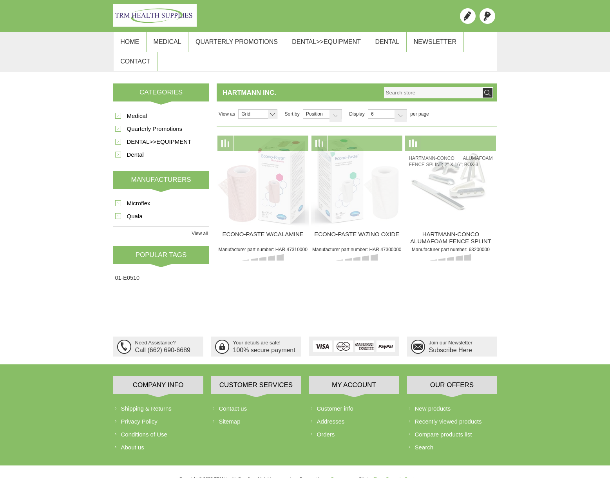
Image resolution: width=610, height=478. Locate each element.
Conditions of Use (144, 418)
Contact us (233, 392)
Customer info (335, 392)
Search (424, 431)
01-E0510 (127, 262)
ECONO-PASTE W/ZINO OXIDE (356, 218)
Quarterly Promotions (231, 43)
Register (468, 16)
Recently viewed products (448, 405)
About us (132, 431)
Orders (326, 418)
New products (433, 392)
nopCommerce (338, 462)
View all (200, 218)
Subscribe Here (450, 333)
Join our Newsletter (450, 327)
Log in (487, 16)
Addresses (331, 405)
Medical (164, 43)
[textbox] (433, 77)
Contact (472, 43)
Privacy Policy (139, 405)
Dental (378, 43)
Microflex (138, 187)
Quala (135, 200)
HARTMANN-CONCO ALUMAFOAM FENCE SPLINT (450, 222)
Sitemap (230, 405)
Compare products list (443, 418)
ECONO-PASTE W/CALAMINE (263, 218)
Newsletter (423, 43)
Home (128, 43)
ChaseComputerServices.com (402, 462)
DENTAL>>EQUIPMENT (318, 43)
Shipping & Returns (146, 392)
